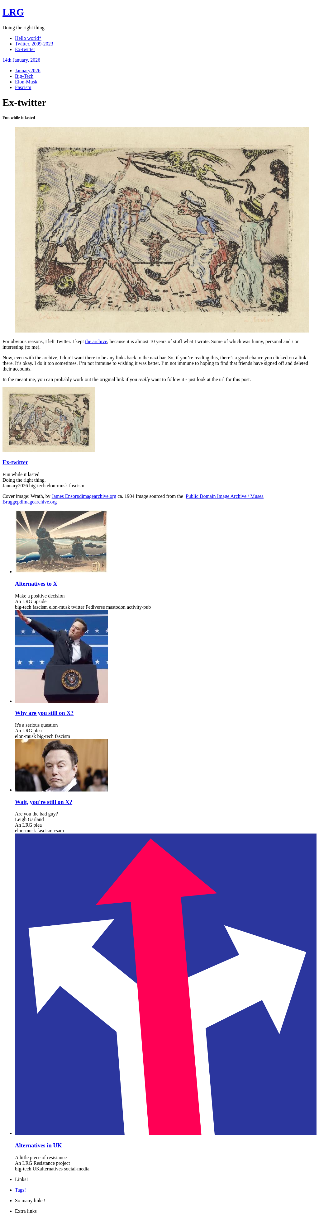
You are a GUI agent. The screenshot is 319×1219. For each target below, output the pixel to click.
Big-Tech (24, 76)
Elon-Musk (26, 81)
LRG (13, 12)
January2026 (27, 70)
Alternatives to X (36, 583)
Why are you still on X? (44, 713)
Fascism (23, 87)
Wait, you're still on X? (43, 802)
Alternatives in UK (38, 1145)
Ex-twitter (25, 49)
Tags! (20, 1190)
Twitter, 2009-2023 (34, 43)
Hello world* (28, 38)
